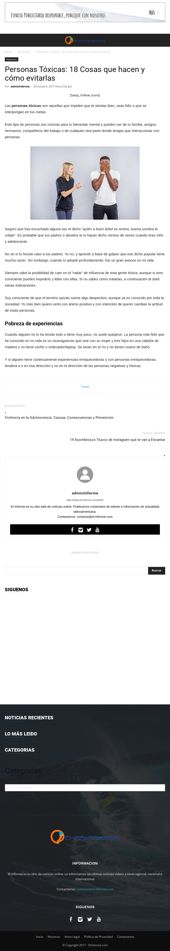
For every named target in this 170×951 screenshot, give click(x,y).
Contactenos (125, 937)
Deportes (24, 52)
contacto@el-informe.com (95, 889)
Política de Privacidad (98, 937)
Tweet (85, 386)
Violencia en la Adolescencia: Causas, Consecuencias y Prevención (59, 417)
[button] (163, 40)
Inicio (8, 52)
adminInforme (20, 86)
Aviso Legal (72, 937)
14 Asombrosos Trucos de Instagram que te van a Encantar (117, 440)
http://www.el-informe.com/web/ (85, 499)
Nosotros (54, 937)
